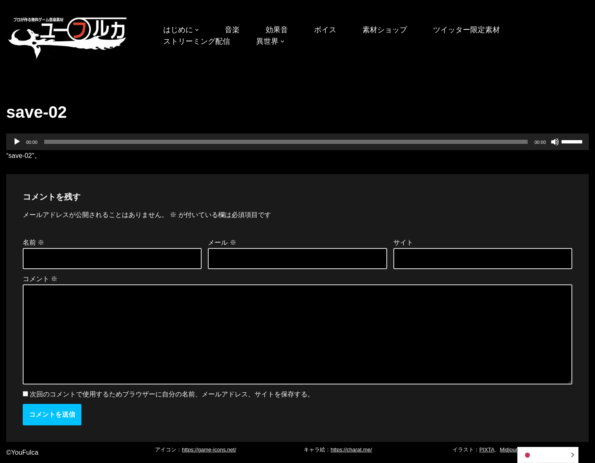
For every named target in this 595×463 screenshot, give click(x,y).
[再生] (17, 142)
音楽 (232, 30)
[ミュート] (555, 142)
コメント (40, 278)
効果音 (277, 30)
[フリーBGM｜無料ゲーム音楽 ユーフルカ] (68, 36)
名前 (33, 242)
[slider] (286, 142)
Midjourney (513, 449)
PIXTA (487, 449)
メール (222, 242)
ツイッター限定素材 (466, 30)
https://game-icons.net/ (209, 449)
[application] (297, 142)
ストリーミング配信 (196, 41)
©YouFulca (22, 452)
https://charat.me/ (351, 449)
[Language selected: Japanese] (547, 455)
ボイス (325, 30)
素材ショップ (384, 30)
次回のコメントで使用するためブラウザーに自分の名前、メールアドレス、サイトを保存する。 (172, 394)
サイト (403, 242)
